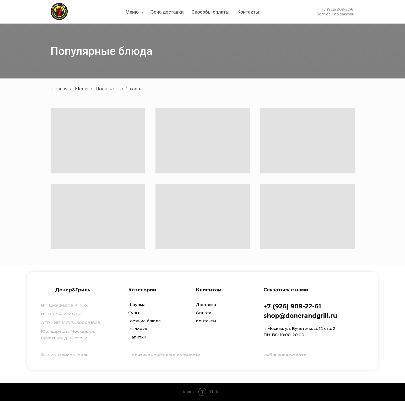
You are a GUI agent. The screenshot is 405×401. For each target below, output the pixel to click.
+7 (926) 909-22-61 (338, 9)
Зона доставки (167, 12)
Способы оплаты (211, 12)
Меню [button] (133, 12)
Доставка (206, 304)
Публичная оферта (284, 354)
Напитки (137, 337)
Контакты (248, 12)
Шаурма (136, 304)
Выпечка (137, 328)
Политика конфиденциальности (164, 354)
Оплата (203, 312)
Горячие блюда (144, 320)
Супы (133, 312)
